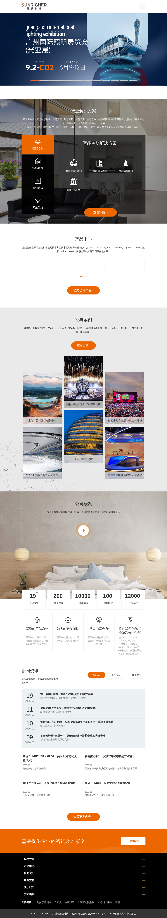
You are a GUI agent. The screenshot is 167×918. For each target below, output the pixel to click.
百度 (117, 902)
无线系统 (37, 207)
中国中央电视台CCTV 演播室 (125, 475)
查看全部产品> (83, 290)
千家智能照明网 (86, 902)
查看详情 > (100, 212)
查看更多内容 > (83, 816)
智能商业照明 (100, 171)
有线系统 (37, 187)
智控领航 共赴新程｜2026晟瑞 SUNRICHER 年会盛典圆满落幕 (76, 722)
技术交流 (136, 675)
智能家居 (37, 168)
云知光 (58, 902)
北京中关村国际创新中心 (42, 420)
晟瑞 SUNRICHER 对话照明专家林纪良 (107, 783)
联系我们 (135, 841)
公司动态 (96, 675)
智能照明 (37, 148)
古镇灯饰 (70, 902)
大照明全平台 (105, 902)
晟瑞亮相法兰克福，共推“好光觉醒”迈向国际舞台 (69, 708)
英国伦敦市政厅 (83, 459)
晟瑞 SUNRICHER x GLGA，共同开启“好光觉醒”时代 (50, 758)
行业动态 (116, 675)
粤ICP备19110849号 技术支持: (110, 913)
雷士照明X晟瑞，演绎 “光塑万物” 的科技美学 (66, 694)
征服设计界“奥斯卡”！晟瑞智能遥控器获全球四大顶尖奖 (73, 735)
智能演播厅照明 (74, 171)
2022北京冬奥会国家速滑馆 (42, 475)
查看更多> (83, 345)
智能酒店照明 (126, 171)
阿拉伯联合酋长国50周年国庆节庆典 (83, 405)
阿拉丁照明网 (44, 902)
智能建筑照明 (74, 189)
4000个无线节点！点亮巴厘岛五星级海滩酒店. (49, 783)
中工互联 (131, 913)
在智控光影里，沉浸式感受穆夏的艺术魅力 (109, 756)
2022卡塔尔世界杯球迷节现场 (124, 420)
